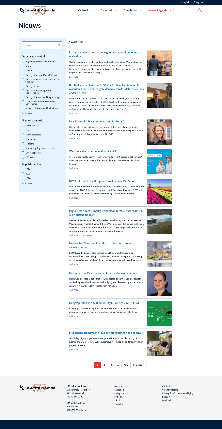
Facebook (119, 389)
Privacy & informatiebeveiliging (177, 393)
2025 (28, 174)
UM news (30, 157)
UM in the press (33, 153)
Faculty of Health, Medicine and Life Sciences (42, 80)
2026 (28, 169)
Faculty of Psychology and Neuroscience (38, 92)
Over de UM (130, 10)
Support (166, 396)
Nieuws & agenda (158, 10)
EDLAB (28, 71)
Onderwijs (84, 10)
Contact (166, 386)
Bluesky (118, 386)
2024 (28, 178)
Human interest (33, 135)
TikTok (117, 400)
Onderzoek (107, 10)
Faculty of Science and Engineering (42, 97)
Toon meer (27, 113)
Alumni (29, 66)
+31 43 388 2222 (75, 396)
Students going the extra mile (39, 148)
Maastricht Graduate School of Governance (40, 103)
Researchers (31, 139)
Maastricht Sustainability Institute (42, 108)
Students (29, 144)
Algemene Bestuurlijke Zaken (39, 62)
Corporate (30, 126)
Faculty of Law (32, 86)
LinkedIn (118, 396)
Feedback (166, 400)
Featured (29, 130)
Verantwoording (170, 389)
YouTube (118, 403)
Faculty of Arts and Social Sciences (41, 75)
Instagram (119, 393)
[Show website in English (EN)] (184, 2)
